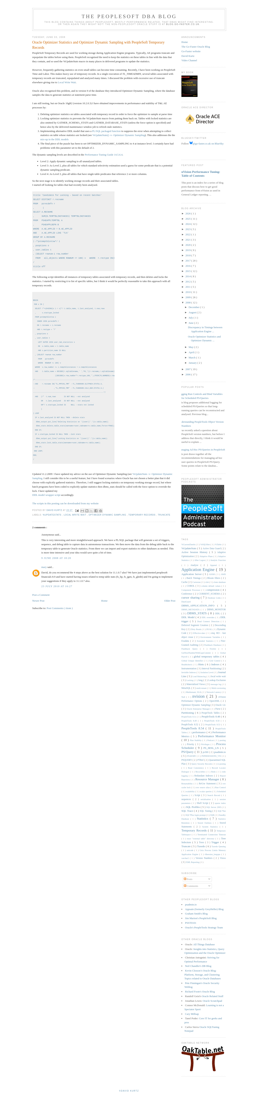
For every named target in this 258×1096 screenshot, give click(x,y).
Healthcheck (187, 664)
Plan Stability (196, 740)
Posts (188, 879)
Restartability (187, 784)
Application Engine (198, 569)
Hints (201, 664)
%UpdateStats (52, 522)
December (194, 307)
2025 (188, 218)
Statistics (203, 818)
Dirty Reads (196, 629)
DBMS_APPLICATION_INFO (199, 605)
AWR (223, 574)
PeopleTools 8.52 (190, 724)
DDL (218, 613)
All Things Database (204, 944)
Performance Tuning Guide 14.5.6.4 (104, 154)
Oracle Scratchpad (212, 1000)
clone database (219, 582)
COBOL (191, 586)
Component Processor (191, 590)
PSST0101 (190, 922)
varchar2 (185, 858)
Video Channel (189, 60)
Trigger (215, 842)
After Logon (200, 560)
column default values (211, 586)
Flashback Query (190, 649)
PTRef (200, 760)
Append (214, 565)
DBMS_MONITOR (216, 609)
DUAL (209, 629)
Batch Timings (194, 578)
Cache (184, 582)
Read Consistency (196, 768)
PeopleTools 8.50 (212, 721)
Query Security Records (202, 764)
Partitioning (188, 712)
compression (213, 589)
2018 (188, 255)
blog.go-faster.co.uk (183, 24)
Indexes (216, 664)
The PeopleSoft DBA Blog (129, 16)
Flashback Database (213, 645)
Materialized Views (196, 684)
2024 (188, 223)
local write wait (75, 522)
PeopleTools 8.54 (193, 728)
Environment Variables (210, 637)
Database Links (215, 598)
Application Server (192, 574)
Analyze (195, 565)
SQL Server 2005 (214, 807)
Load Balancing (199, 676)
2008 (188, 302)
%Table (218, 544)
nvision (199, 696)
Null (183, 697)
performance (199, 732)
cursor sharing (191, 597)
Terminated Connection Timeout (212, 834)
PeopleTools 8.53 (213, 724)
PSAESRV (192, 756)
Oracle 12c (220, 705)
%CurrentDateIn (188, 544)
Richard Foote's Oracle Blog (200, 991)
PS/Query (188, 752)
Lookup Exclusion (217, 680)
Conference (187, 594)
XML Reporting (193, 862)
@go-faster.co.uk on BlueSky (206, 143)
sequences (187, 799)
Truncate (164, 522)
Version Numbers (205, 858)
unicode (190, 850)
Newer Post (38, 608)
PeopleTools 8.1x (189, 717)
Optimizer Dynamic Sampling (108, 522)
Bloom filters (214, 578)
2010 (188, 292)
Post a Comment (41, 602)
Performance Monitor (212, 736)
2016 (188, 265)
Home (104, 608)
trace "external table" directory (201, 839)
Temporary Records (142, 522)
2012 (188, 281)
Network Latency (214, 692)
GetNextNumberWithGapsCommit (196, 653)
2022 (188, 234)
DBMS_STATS (197, 613)
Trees (202, 842)
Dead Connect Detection (209, 621)
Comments (191, 885)
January (193, 362)
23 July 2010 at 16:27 (56, 593)
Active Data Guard (212, 548)
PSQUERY (187, 760)
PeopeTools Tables (211, 713)
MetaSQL (186, 688)
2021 (188, 239)
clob (207, 582)
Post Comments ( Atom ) (60, 615)
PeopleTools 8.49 (189, 721)
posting (223, 740)
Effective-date (199, 633)
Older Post (169, 608)
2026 (188, 213)
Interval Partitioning (212, 668)
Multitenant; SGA (194, 692)
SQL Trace (187, 810)
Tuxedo (201, 846)
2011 (188, 286)
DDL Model (188, 617)
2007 (188, 369)
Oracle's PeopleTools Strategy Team (204, 927)
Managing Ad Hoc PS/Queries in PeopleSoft (201, 449)
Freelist (214, 649)
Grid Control (215, 661)
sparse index (220, 803)
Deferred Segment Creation (195, 625)
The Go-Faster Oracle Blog (195, 46)
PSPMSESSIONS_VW (212, 756)
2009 (188, 297)
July (191, 317)
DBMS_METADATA (191, 609)
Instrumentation (189, 668)
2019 (188, 250)
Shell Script (203, 803)
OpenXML (215, 701)
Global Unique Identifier (192, 661)
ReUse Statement (208, 783)
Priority (191, 744)
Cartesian (196, 582)
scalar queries (206, 791)
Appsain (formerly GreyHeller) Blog (204, 909)
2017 (188, 260)
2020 (188, 244)
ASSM (212, 574)
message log (216, 684)
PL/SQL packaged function (106, 131)
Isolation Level (207, 672)
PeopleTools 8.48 (211, 716)
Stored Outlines (205, 823)
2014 (188, 276)
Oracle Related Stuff (212, 996)
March (192, 357)
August (193, 312)
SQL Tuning (206, 811)
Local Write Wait (67, 82)
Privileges (206, 744)
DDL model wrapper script (46, 502)
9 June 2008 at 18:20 (56, 565)
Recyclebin (201, 772)
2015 (188, 271)
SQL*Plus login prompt (195, 815)
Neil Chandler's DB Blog (198, 965)
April (192, 352)
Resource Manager (207, 779)
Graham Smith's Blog (196, 913)
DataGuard (191, 602)
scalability (190, 791)
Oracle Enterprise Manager (199, 709)
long (200, 680)
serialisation (206, 799)
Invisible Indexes (188, 672)
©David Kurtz (129, 1091)
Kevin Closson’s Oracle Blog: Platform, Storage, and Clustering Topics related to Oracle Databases (202, 974)
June (191, 322)
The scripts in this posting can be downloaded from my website (65, 511)
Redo (214, 772)
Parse (218, 709)
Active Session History (195, 552)
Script (198, 795)
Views (223, 858)
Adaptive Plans (206, 556)
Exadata (185, 641)
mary (44, 574)
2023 (188, 229)
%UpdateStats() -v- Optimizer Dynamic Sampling (118, 135)
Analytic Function (218, 560)
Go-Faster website (191, 51)
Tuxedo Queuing (218, 846)
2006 (188, 374)
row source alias (203, 787)
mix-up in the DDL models (54, 139)
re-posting (221, 764)
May (191, 347)
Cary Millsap (192, 1013)
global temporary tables (207, 656)
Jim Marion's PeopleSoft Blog (201, 918)
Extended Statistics (206, 641)
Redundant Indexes (204, 775)
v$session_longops (213, 854)
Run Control (220, 787)
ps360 (206, 752)
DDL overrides (208, 617)
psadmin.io (220, 752)
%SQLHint (205, 544)
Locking (190, 680)
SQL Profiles (193, 807)
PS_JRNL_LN (211, 747)
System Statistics (211, 827)
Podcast (211, 740)
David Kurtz (188, 55)
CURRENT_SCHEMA (210, 594)
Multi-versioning (219, 688)
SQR (212, 815)
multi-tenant (201, 688)
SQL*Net (222, 811)
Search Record (214, 795)
